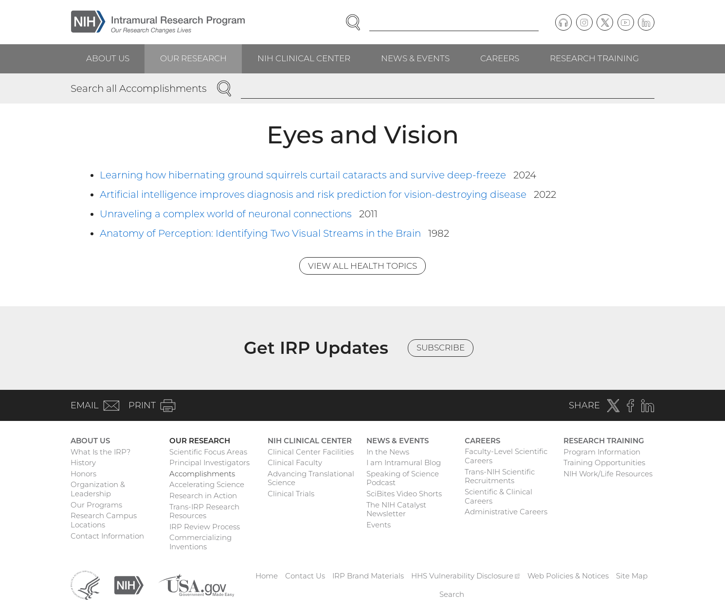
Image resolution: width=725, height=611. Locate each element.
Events (378, 524)
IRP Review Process (204, 526)
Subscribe (441, 347)
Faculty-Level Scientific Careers (506, 456)
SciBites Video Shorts (404, 493)
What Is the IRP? (100, 451)
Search (451, 594)
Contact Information (107, 536)
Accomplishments (202, 473)
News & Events (415, 58)
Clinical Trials (291, 493)
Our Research (193, 58)
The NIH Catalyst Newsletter (396, 509)
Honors (83, 473)
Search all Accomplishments (139, 88)
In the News (387, 451)
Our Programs (96, 504)
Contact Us (305, 575)
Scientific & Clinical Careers (498, 496)
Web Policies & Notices (568, 575)
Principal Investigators (209, 462)
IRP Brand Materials (368, 575)
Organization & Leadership (98, 489)
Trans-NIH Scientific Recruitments (500, 476)
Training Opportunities (604, 462)
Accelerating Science (206, 484)
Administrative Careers (506, 511)
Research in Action (203, 495)
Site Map (632, 575)
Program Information (601, 451)
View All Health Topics (362, 266)
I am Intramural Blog (403, 462)
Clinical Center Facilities (311, 451)
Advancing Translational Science (311, 478)
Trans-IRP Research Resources (204, 511)
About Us (107, 58)
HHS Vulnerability (465, 575)
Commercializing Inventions (200, 542)
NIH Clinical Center (303, 58)
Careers (499, 58)
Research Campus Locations (104, 520)
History (83, 462)
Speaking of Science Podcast (402, 478)
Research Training (594, 58)
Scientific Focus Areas (208, 451)
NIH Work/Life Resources (607, 473)
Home (266, 575)
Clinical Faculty (295, 462)
